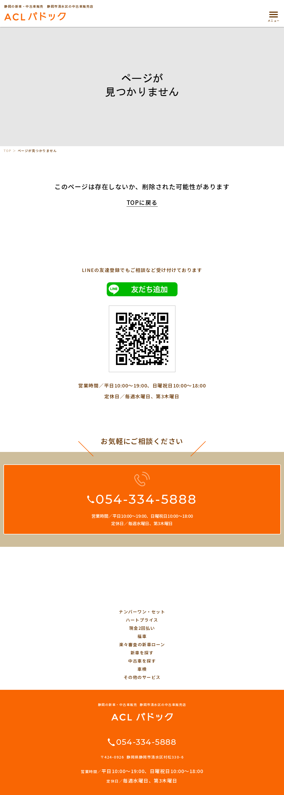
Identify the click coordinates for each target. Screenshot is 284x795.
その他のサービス (142, 677)
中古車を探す (142, 661)
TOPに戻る (142, 202)
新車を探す (142, 652)
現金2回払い (142, 628)
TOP (7, 150)
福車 (142, 636)
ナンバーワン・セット (142, 611)
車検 (142, 669)
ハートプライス (142, 620)
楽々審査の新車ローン (142, 644)
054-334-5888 (146, 499)
